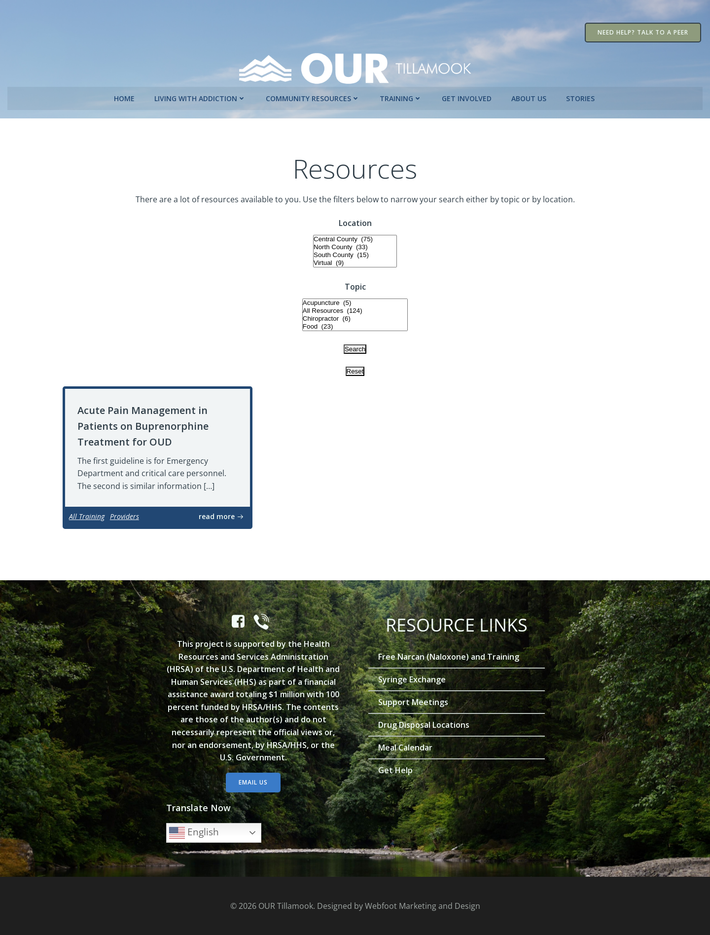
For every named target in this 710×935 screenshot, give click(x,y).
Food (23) (355, 324)
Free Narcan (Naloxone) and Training (450, 655)
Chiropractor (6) (355, 316)
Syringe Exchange (413, 678)
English (196, 831)
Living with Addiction (201, 95)
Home (125, 95)
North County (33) (355, 245)
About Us (529, 95)
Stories (581, 95)
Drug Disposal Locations (425, 723)
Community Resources (314, 95)
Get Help (397, 768)
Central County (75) (355, 237)
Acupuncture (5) (355, 300)
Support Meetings (415, 700)
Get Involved (468, 95)
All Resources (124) (355, 308)
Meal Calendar (407, 746)
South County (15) (355, 253)
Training (402, 95)
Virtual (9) (355, 260)
